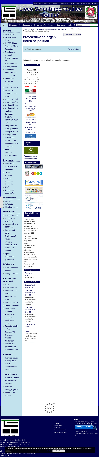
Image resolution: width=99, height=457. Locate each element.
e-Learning (53, 4)
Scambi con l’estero (9, 249)
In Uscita (8, 201)
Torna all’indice (73, 49)
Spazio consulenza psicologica (9, 257)
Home (4, 25)
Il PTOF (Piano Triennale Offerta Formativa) (11, 46)
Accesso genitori (30, 156)
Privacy (8, 149)
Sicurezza (9, 114)
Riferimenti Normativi (34, 49)
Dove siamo (85, 4)
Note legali (58, 425)
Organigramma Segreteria (11, 167)
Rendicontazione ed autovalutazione (11, 61)
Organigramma (11, 67)
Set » (35, 86)
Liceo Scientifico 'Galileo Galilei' (50, 12)
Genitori (51, 25)
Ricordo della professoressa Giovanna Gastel (11, 347)
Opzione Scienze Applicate (11, 109)
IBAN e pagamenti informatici (9, 181)
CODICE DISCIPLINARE (11, 153)
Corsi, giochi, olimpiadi (10, 309)
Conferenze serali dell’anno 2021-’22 (30, 309)
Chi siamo (13, 25)
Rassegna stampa (28, 274)
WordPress (89, 433)
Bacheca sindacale (64, 25)
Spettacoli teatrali (11, 305)
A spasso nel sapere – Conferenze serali (10, 318)
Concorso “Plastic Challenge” (9, 338)
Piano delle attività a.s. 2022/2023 (9, 81)
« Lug (27, 86)
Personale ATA (40, 25)
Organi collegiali (11, 99)
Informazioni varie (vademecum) (10, 233)
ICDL (7, 285)
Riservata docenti (40, 4)
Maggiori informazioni (43, 451)
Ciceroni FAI (10, 332)
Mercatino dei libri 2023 (10, 382)
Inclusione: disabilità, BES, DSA (11, 93)
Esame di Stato (11, 245)
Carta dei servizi (11, 87)
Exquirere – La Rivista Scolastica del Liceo (11, 295)
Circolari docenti (25, 25)
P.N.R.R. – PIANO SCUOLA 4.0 (11, 120)
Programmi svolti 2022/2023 (11, 225)
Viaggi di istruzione (9, 240)
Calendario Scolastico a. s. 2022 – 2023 (11, 73)
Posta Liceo (75, 4)
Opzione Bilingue (11, 105)
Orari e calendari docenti (11, 269)
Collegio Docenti (11, 274)
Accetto (58, 451)
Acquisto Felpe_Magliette (11, 388)
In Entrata (9, 204)
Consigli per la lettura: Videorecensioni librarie (30, 327)
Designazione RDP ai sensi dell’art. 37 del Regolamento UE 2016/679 (11, 141)
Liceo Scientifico (11, 102)
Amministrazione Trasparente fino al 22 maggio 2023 (30, 107)
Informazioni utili (11, 358)
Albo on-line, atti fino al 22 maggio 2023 (30, 130)
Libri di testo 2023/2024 (10, 219)
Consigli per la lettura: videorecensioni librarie (11, 365)
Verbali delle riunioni (10, 394)
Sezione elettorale (8, 173)
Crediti (56, 423)
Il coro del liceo (11, 288)
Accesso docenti (30, 159)
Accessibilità (63, 4)
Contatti (95, 4)
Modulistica (9, 164)
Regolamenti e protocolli (10, 53)
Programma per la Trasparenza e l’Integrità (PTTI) (11, 129)
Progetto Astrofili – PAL (11, 327)
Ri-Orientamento (11, 207)
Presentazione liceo (10, 38)
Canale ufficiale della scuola (30, 286)
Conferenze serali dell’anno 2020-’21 (30, 292)
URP (7, 187)
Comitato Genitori (12, 378)
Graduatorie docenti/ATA (9, 191)
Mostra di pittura (11, 302)
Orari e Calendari (11, 215)
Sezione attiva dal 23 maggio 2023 (30, 95)
